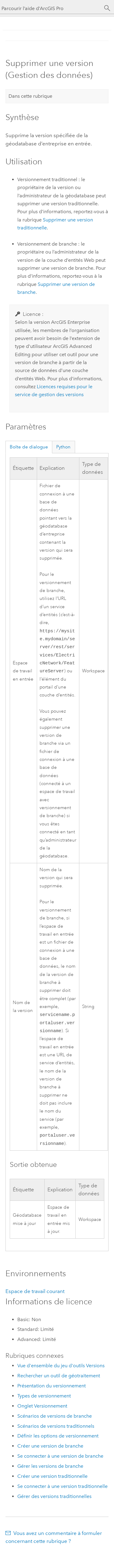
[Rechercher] (107, 8)
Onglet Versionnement (42, 1413)
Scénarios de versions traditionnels (55, 1433)
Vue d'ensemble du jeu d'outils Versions (61, 1372)
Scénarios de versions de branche (54, 1423)
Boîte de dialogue (29, 447)
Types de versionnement (44, 1402)
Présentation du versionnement (51, 1392)
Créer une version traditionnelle (52, 1483)
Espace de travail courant (34, 1298)
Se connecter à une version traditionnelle (62, 1493)
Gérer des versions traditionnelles (54, 1503)
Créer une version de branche (50, 1453)
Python (63, 447)
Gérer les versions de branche (50, 1473)
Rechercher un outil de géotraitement (58, 1382)
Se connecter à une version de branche (60, 1463)
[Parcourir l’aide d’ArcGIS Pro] (51, 8)
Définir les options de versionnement (57, 1442)
